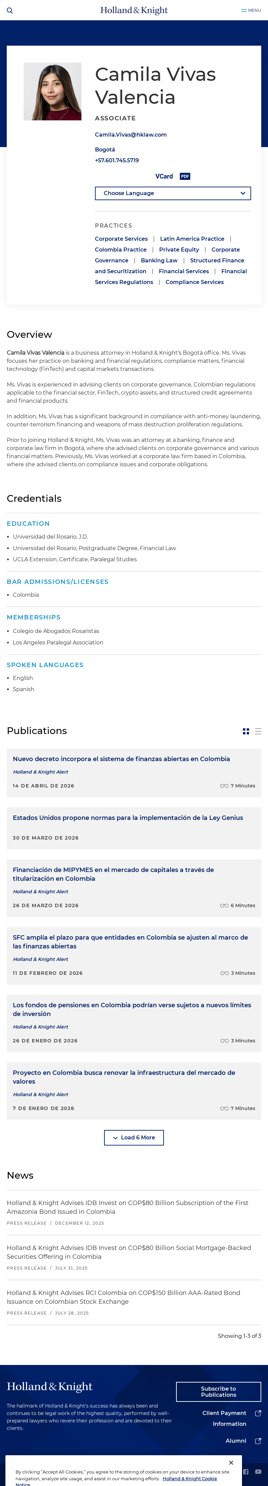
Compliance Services (195, 282)
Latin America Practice (192, 239)
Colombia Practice (121, 249)
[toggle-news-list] (258, 731)
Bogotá (105, 149)
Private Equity (179, 249)
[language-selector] (173, 193)
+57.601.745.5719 (117, 160)
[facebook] (245, 1472)
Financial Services (184, 271)
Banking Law (159, 260)
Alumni (236, 1441)
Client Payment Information (224, 1418)
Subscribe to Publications (218, 1392)
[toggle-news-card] (246, 731)
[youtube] (258, 1472)
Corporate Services (121, 239)
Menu (254, 10)
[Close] (231, 1472)
